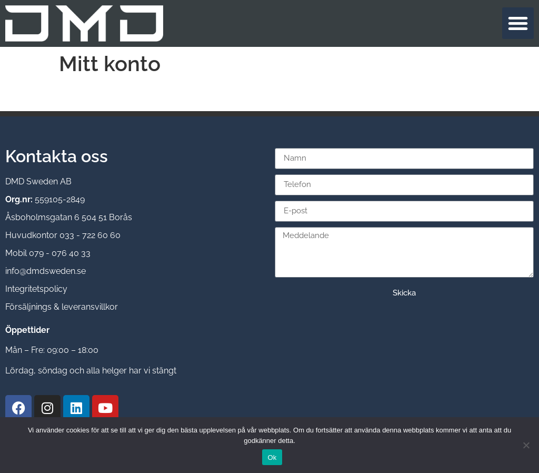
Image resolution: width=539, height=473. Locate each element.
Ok (271, 457)
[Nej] (526, 445)
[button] (518, 23)
